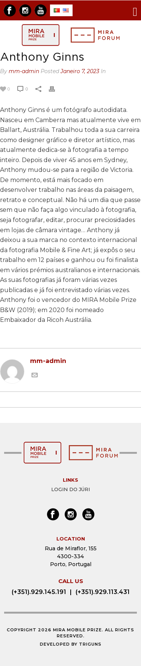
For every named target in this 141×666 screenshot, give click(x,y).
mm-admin (24, 71)
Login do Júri (70, 489)
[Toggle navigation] (135, 10)
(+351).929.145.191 (39, 592)
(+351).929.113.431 (103, 592)
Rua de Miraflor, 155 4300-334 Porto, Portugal (71, 556)
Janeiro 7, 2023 (80, 71)
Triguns (90, 644)
